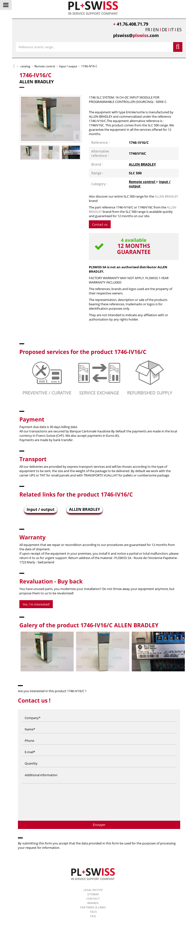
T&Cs (93, 911)
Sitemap (93, 894)
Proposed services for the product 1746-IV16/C (83, 352)
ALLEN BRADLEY (142, 164)
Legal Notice (93, 890)
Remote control (142, 181)
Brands (93, 903)
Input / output (40, 509)
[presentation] (99, 804)
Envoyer (99, 824)
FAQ (93, 916)
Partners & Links (93, 907)
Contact (93, 898)
